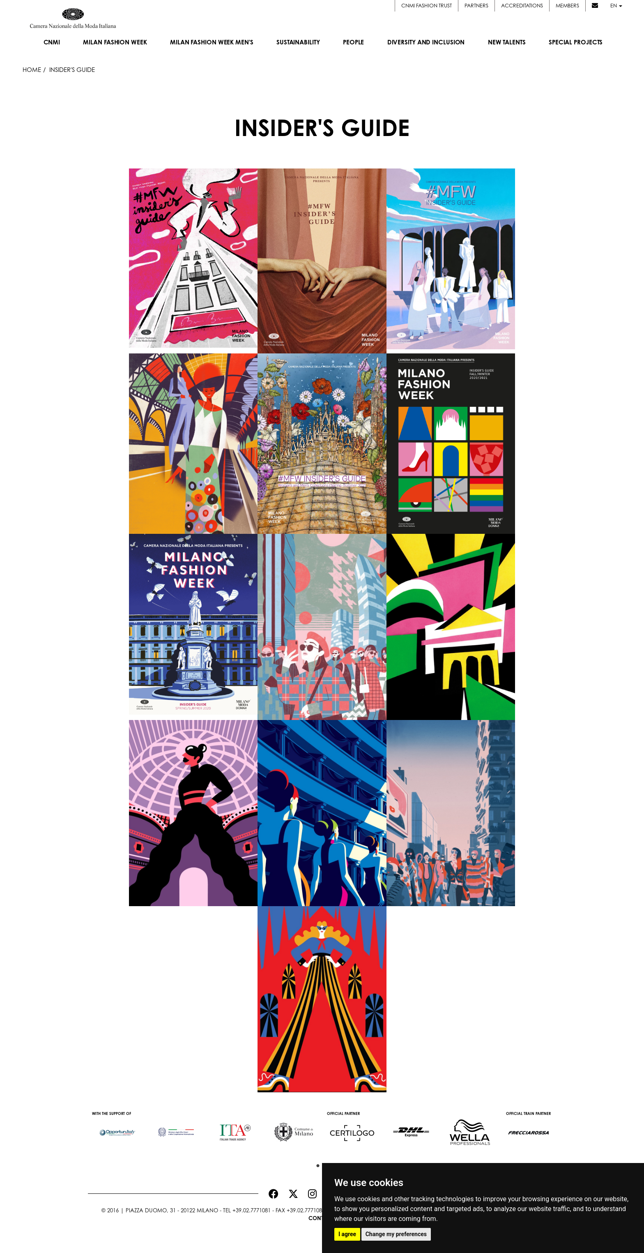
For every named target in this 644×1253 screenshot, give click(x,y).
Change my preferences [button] (396, 1234)
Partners (476, 5)
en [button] (615, 5)
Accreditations (521, 5)
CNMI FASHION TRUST (425, 5)
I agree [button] (347, 1234)
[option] (117, 1128)
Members (566, 5)
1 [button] (316, 1164)
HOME (32, 70)
